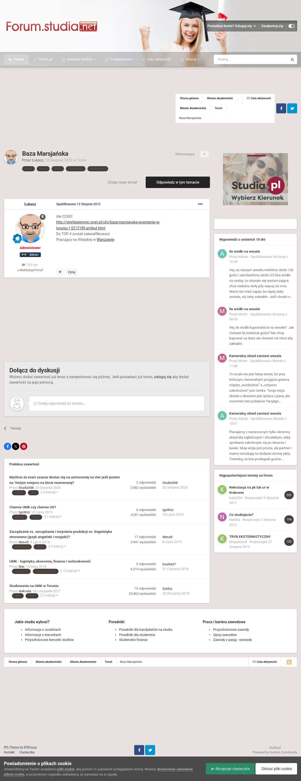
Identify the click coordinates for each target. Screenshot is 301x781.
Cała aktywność (158, 59)
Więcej (191, 59)
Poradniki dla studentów (137, 635)
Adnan (243, 257)
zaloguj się (162, 377)
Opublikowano (78, 204)
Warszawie (105, 240)
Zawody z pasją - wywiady (232, 640)
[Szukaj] (239, 59)
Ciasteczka (27, 752)
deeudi (24, 542)
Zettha (167, 589)
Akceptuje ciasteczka (228, 769)
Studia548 (26, 488)
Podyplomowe (121, 59)
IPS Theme (11, 747)
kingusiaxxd (238, 542)
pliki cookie (65, 769)
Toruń (81, 160)
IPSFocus (30, 747)
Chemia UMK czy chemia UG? (32, 507)
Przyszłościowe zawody (231, 630)
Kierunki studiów (79, 59)
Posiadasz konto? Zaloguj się (231, 26)
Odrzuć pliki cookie (276, 769)
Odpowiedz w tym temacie (177, 182)
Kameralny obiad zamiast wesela (255, 356)
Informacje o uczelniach (43, 630)
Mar (21, 566)
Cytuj (71, 272)
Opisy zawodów (225, 635)
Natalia (234, 520)
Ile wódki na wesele (244, 251)
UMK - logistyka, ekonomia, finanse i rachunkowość (50, 561)
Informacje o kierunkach (43, 635)
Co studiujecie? (241, 515)
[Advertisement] (89, 108)
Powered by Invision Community (275, 752)
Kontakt (9, 752)
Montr (243, 314)
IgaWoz (24, 512)
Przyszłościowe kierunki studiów (49, 640)
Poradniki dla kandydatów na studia (145, 630)
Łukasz (37, 160)
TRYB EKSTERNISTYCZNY (250, 536)
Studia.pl (45, 59)
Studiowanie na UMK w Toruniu (34, 586)
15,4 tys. (30, 265)
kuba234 (235, 498)
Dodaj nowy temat (122, 182)
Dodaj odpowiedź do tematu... (60, 403)
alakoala (25, 591)
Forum (18, 59)
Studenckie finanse (133, 640)
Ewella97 (169, 564)
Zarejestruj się (272, 26)
